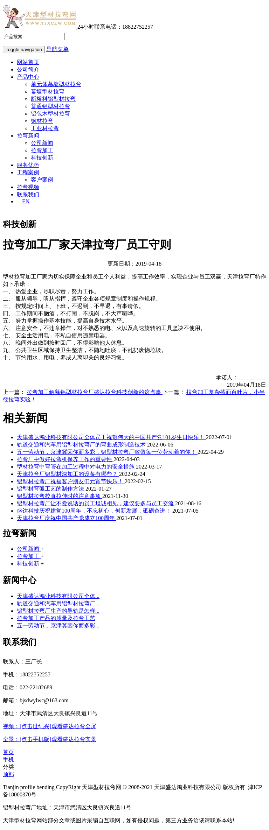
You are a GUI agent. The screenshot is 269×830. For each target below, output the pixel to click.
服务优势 (28, 165)
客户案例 (42, 180)
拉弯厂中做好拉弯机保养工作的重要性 (65, 459)
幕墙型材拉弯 (47, 91)
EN (25, 201)
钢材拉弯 (42, 121)
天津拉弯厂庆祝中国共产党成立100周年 (66, 518)
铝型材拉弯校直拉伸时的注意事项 (59, 496)
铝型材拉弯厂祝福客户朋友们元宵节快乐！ (71, 481)
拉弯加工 (42, 150)
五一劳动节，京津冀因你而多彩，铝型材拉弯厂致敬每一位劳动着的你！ (107, 452)
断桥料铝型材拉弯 (53, 99)
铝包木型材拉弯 (50, 114)
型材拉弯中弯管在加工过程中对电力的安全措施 (76, 467)
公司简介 (28, 69)
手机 (8, 759)
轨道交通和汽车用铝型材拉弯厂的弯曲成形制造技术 (82, 445)
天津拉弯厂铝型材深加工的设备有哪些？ (68, 474)
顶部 (8, 774)
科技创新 (42, 158)
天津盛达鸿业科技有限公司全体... (58, 596)
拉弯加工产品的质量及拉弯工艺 (56, 618)
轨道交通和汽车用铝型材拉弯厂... (58, 603)
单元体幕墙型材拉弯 (56, 84)
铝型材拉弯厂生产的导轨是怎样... (58, 611)
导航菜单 (57, 49)
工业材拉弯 (45, 128)
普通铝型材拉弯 (50, 106)
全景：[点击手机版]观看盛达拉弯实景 (49, 739)
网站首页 (28, 62)
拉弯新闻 (28, 136)
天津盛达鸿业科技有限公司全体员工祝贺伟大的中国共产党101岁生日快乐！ (111, 437)
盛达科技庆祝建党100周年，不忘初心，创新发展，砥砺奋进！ (94, 511)
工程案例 (28, 172)
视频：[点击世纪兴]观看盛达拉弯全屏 (49, 726)
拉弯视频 (28, 187)
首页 (8, 752)
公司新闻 (42, 143)
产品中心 (28, 77)
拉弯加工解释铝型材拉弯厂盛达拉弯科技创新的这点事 (95, 392)
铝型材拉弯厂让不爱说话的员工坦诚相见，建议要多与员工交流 (96, 503)
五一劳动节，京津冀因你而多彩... (58, 625)
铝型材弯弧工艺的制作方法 (51, 489)
